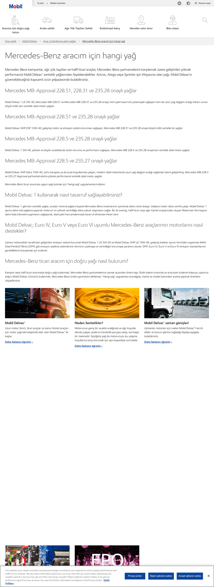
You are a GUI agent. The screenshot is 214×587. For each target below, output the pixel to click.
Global (23, 554)
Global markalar (58, 3)
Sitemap (10, 554)
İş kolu (40, 3)
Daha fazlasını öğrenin (18, 342)
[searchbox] (175, 555)
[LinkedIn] (179, 4)
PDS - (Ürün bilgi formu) (61, 554)
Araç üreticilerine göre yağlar (59, 41)
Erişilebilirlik (121, 554)
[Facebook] (188, 4)
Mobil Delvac (29, 41)
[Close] (208, 576)
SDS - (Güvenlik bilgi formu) (95, 554)
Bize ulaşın (38, 554)
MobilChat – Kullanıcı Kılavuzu (21, 561)
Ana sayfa (10, 41)
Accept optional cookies (190, 575)
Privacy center (135, 575)
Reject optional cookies (161, 575)
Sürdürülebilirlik (50, 561)
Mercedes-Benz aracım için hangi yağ (103, 41)
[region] (107, 576)
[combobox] (178, 555)
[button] (47, 25)
